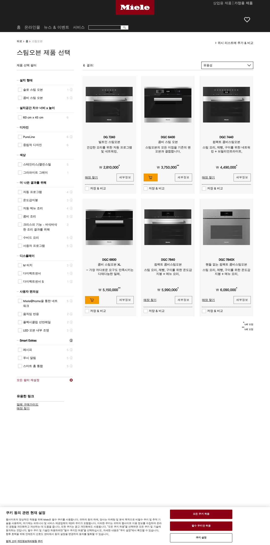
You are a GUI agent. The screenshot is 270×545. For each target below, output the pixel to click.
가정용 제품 (243, 3)
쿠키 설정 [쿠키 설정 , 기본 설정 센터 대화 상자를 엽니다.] (201, 537)
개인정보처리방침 (27, 541)
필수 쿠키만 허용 (201, 526)
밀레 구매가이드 (27, 404)
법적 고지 (11, 541)
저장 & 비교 (98, 188)
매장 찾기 (23, 408)
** (178, 166)
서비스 (79, 27)
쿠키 (40, 541)
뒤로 (19, 41)
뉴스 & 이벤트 (56, 27)
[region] (135, 526)
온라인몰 (32, 27)
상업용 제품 (222, 3)
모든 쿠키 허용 (201, 514)
